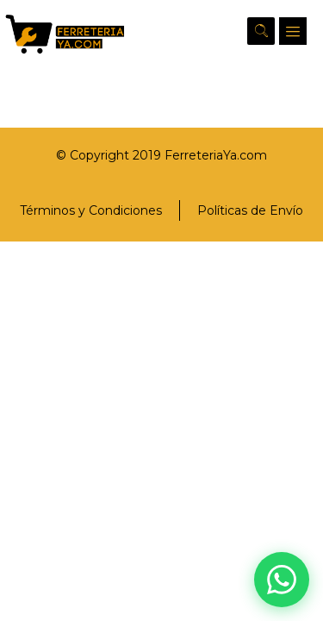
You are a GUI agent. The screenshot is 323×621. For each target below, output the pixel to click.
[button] (293, 31)
